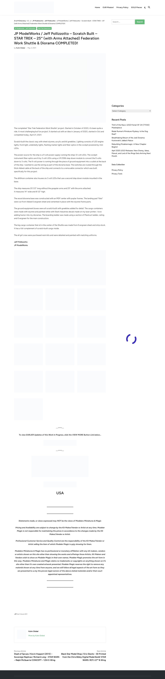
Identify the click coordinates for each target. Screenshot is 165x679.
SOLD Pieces (136, 7)
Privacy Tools (117, 174)
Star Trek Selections (44, 28)
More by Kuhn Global (36, 636)
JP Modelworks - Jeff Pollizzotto (25, 28)
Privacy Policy (122, 7)
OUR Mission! (108, 7)
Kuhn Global (20, 48)
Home (97, 7)
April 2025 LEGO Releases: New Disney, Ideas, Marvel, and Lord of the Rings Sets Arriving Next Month (131, 153)
